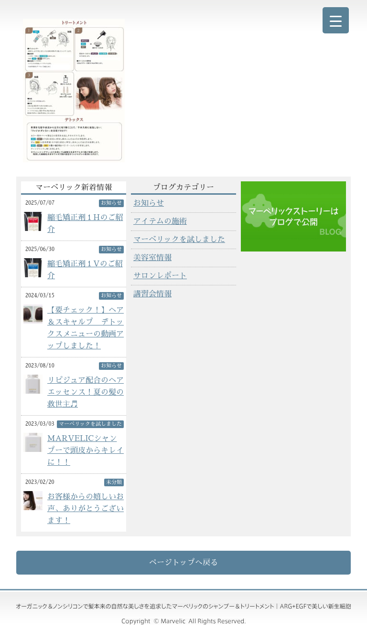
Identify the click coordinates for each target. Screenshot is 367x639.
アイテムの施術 (160, 221)
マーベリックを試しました (179, 239)
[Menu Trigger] (336, 20)
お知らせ (148, 203)
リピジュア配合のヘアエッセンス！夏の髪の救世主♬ (85, 392)
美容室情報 (152, 258)
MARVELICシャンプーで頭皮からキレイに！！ (85, 450)
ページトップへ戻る (183, 562)
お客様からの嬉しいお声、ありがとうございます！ (85, 508)
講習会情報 (152, 294)
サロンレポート (160, 276)
